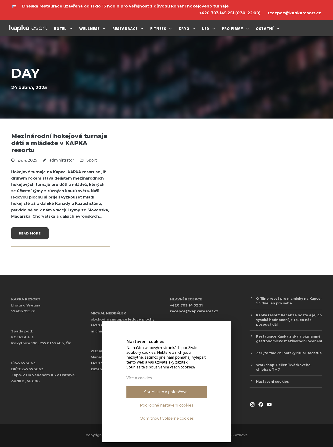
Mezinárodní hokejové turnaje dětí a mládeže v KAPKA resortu (59, 143)
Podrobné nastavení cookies (166, 405)
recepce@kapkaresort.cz (194, 311)
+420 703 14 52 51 (186, 305)
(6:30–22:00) (230, 13)
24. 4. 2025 (27, 160)
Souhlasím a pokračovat (166, 392)
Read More (30, 233)
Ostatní (265, 28)
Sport (91, 160)
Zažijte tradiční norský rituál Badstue (289, 353)
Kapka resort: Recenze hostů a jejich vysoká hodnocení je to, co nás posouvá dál (289, 320)
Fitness (158, 28)
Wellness (89, 28)
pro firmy (232, 28)
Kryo (184, 28)
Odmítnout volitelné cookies (166, 418)
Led (205, 28)
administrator (61, 160)
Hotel (60, 28)
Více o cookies (139, 377)
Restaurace (125, 28)
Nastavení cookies (272, 381)
